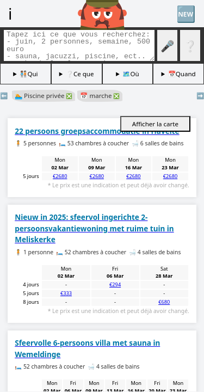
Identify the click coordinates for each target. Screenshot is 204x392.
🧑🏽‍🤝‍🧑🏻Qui (29, 74)
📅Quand (182, 74)
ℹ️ (10, 13)
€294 (115, 284)
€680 (164, 301)
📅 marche (100, 95)
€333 (66, 293)
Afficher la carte (155, 124)
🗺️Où (130, 74)
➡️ (200, 95)
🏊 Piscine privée (43, 95)
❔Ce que (80, 74)
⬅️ (4, 95)
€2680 (60, 176)
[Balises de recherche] (79, 45)
